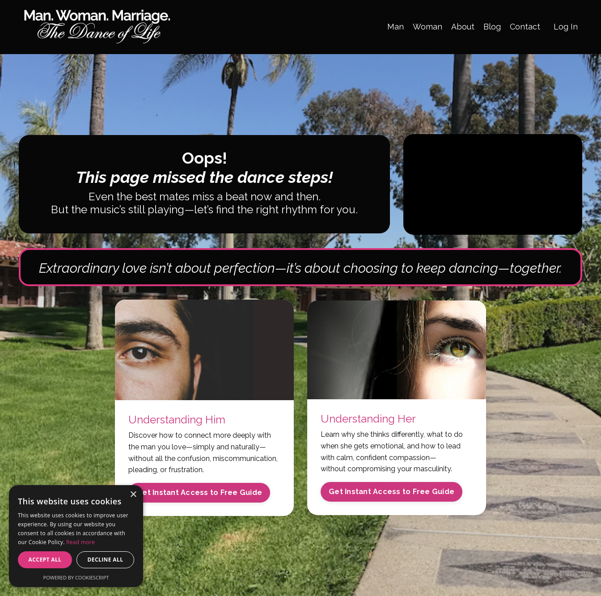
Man (395, 26)
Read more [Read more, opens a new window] (80, 542)
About (462, 26)
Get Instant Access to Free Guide (199, 492)
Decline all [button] (105, 559)
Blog (492, 26)
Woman (427, 26)
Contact (525, 26)
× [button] (133, 494)
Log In (566, 26)
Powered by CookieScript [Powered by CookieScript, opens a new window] (76, 577)
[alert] (76, 536)
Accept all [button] (45, 559)
